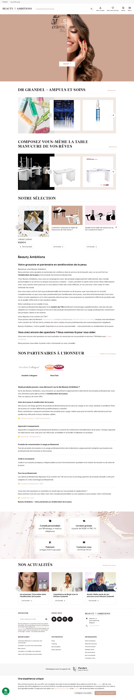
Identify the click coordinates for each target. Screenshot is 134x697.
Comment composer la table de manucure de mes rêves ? (65, 229)
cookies (99, 684)
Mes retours (22, 648)
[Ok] (46, 619)
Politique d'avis (89, 649)
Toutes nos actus (109, 565)
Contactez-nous (27, 498)
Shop (53, 641)
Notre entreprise (90, 641)
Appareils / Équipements (31, 436)
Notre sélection (56, 649)
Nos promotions (90, 652)
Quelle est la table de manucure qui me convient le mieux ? (99, 229)
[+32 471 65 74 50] (15, 2)
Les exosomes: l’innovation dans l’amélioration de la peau (33, 595)
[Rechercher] (91, 9)
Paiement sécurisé (91, 644)
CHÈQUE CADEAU (25, 239)
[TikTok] (70, 619)
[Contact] (5, 2)
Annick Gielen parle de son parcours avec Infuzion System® (100, 595)
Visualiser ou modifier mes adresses (29, 651)
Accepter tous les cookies (105, 693)
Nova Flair (54, 375)
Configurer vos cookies (83, 693)
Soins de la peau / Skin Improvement (35, 418)
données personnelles (62, 688)
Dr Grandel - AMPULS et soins (52, 90)
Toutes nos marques (108, 354)
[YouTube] (59, 619)
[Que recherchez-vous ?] (64, 9)
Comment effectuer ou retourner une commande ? (30, 641)
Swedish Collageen (29, 375)
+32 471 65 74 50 (84, 550)
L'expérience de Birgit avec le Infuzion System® (65, 595)
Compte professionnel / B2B (32, 484)
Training (54, 644)
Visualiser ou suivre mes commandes (30, 645)
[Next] (113, 115)
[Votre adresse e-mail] (33, 619)
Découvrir (112, 90)
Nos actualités (35, 565)
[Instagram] (64, 619)
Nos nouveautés (90, 655)
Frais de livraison (90, 646)
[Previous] (49, 115)
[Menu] (130, 9)
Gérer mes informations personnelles (30, 654)
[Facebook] (54, 619)
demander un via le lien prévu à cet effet (68, 319)
